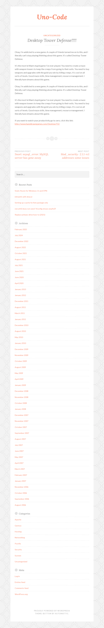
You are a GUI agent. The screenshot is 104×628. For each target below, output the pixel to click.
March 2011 (20, 313)
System (18, 555)
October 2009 (21, 361)
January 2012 (20, 295)
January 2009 (20, 385)
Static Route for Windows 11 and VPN (31, 191)
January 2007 (20, 481)
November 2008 (21, 397)
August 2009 (20, 367)
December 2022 (21, 241)
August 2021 (20, 259)
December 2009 (21, 349)
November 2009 (21, 355)
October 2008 (21, 403)
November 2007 (21, 421)
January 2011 (20, 319)
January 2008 (20, 409)
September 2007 (22, 433)
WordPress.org (21, 594)
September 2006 (22, 499)
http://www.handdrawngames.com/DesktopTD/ (37, 124)
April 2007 (19, 463)
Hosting (18, 531)
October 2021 (21, 253)
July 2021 (19, 265)
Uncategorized (52, 35)
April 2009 (19, 379)
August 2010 (20, 331)
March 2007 (20, 469)
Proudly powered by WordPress (52, 611)
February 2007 (21, 475)
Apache (18, 519)
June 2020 (19, 277)
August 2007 (20, 439)
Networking (20, 537)
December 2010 (21, 325)
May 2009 (19, 373)
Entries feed (20, 582)
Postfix (18, 543)
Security (18, 549)
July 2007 (19, 445)
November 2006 (21, 487)
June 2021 (19, 271)
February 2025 (21, 229)
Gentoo (18, 525)
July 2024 (19, 235)
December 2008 (21, 391)
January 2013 (20, 289)
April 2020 (19, 283)
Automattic (61, 613)
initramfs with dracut (23, 197)
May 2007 (19, 457)
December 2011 (21, 301)
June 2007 (19, 451)
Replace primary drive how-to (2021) (30, 215)
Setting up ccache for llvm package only (31, 203)
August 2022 (20, 247)
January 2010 (20, 343)
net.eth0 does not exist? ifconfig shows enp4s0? (35, 209)
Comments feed (21, 588)
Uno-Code (52, 17)
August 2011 (20, 307)
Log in (17, 576)
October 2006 (21, 493)
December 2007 (21, 415)
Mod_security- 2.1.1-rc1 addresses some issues (70, 154)
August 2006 (20, 505)
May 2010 (19, 337)
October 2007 (21, 427)
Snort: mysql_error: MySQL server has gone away (33, 154)
